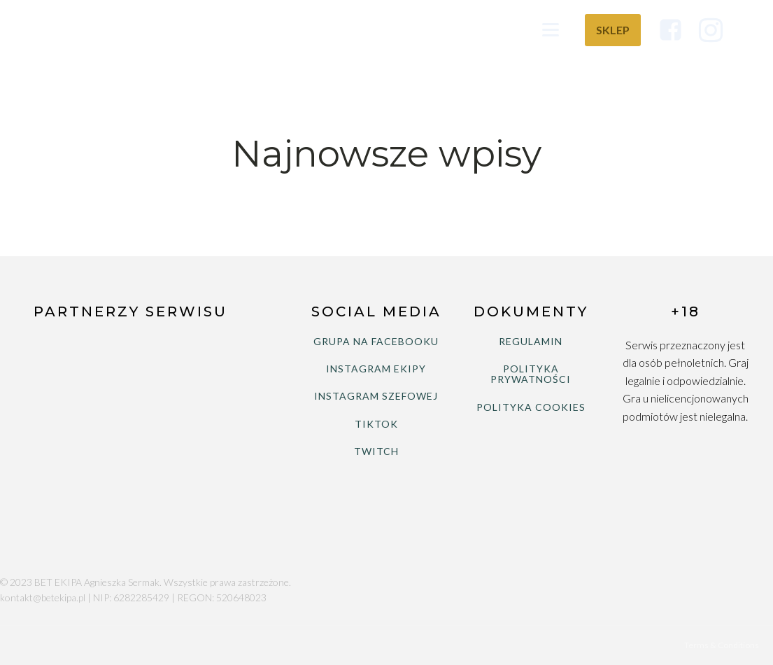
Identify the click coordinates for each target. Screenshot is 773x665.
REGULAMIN (530, 341)
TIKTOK (376, 424)
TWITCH (376, 451)
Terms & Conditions (721, 645)
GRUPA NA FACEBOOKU (376, 341)
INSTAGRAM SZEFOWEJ (376, 396)
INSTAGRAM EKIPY (376, 368)
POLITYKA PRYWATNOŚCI (530, 374)
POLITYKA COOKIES (531, 407)
